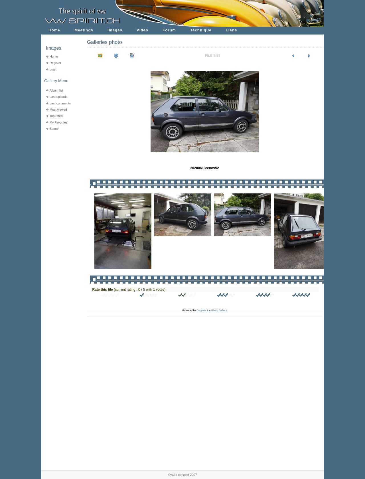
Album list (56, 90)
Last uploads (58, 96)
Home (54, 30)
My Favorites (59, 122)
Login (53, 69)
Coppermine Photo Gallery (211, 310)
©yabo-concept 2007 (182, 474)
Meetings (83, 30)
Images (115, 30)
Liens (231, 30)
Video (142, 30)
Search (55, 128)
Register (55, 62)
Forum (169, 30)
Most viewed (58, 109)
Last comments (60, 103)
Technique (201, 30)
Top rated (56, 116)
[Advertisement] (60, 168)
